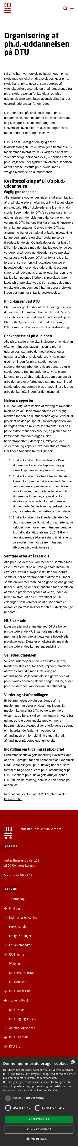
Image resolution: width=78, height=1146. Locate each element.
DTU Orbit (15, 1046)
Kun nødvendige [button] (39, 1129)
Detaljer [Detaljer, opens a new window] (53, 1090)
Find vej (14, 908)
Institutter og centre (23, 917)
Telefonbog (17, 899)
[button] (72, 8)
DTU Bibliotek (18, 1037)
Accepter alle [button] (39, 1119)
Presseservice (18, 926)
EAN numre (16, 954)
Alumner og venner (22, 1028)
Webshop (15, 963)
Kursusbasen (17, 982)
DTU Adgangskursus (22, 1019)
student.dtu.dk (19, 1000)
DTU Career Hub (20, 991)
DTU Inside (16, 1009)
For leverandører (20, 945)
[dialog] (39, 1101)
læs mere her (13, 799)
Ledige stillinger (20, 936)
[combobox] (73, 1062)
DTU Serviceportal (21, 973)
